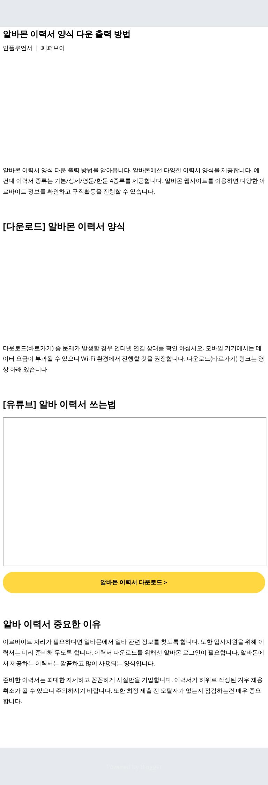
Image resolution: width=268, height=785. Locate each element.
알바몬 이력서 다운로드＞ (134, 582)
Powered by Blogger (134, 767)
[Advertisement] (134, 110)
